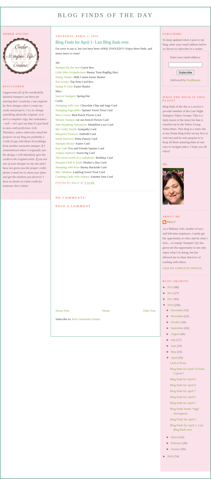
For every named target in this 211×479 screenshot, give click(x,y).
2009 (170, 456)
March (175, 437)
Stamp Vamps (63, 77)
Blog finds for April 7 (183, 391)
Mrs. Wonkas (63, 172)
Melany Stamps (64, 119)
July (174, 340)
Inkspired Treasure (66, 134)
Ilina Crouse (62, 115)
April (174, 357)
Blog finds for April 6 (183, 397)
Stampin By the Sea (67, 67)
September (177, 328)
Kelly (171, 222)
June (174, 345)
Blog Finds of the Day (105, 15)
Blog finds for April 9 (183, 379)
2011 (170, 299)
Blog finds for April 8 (183, 385)
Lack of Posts (178, 363)
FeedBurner (193, 80)
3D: (57, 62)
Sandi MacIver (64, 138)
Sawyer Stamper (65, 96)
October (176, 322)
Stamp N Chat (63, 86)
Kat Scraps (62, 81)
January (176, 449)
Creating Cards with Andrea (72, 176)
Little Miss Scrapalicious (70, 72)
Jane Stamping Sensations (70, 124)
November (177, 316)
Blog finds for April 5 (183, 403)
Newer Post (62, 310)
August (175, 334)
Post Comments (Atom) (86, 319)
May (174, 351)
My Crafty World (65, 129)
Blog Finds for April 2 (183, 419)
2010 (170, 305)
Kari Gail (61, 148)
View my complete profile (182, 268)
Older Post (149, 310)
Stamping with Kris (67, 167)
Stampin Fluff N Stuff (68, 162)
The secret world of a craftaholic (74, 157)
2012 (170, 293)
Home (106, 310)
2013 (170, 287)
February (176, 443)
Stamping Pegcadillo (67, 110)
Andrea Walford (65, 153)
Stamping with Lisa (67, 105)
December (177, 310)
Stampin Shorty (64, 143)
